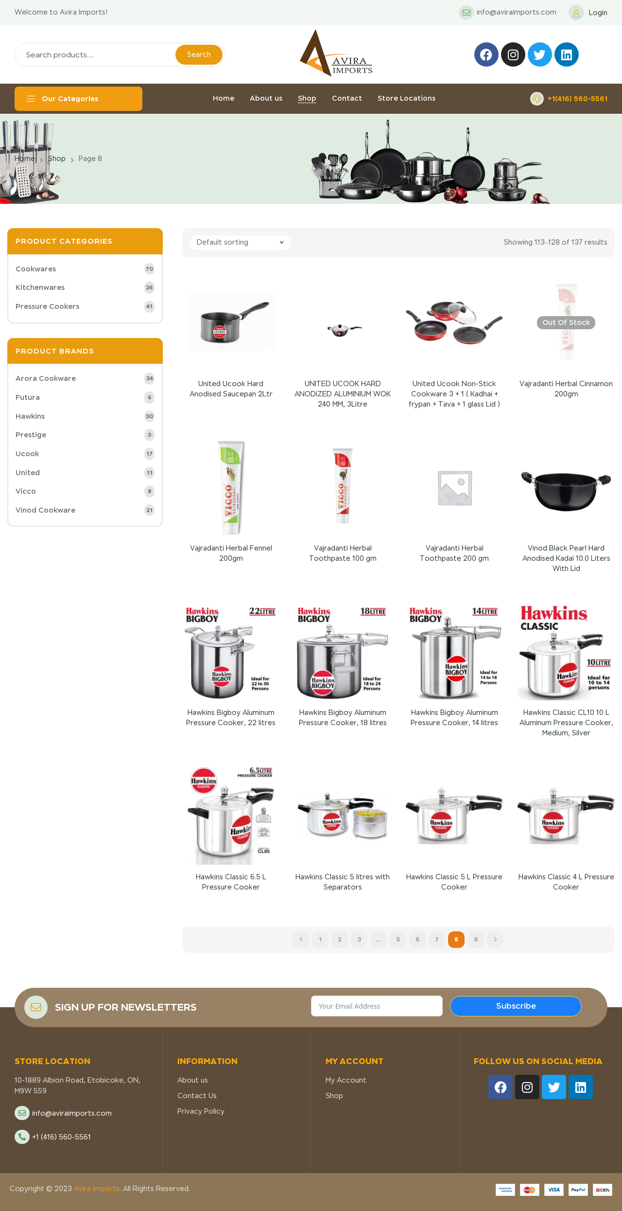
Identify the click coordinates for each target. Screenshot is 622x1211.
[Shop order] (240, 242)
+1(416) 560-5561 (577, 98)
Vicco (26, 491)
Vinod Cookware (45, 510)
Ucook (27, 454)
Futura (28, 397)
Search (199, 54)
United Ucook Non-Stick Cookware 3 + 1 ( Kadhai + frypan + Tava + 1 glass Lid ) (454, 394)
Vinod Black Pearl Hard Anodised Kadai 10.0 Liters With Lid (566, 558)
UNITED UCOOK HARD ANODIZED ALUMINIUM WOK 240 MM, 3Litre (342, 394)
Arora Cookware (46, 378)
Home (25, 158)
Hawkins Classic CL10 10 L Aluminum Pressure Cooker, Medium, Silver (566, 723)
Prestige (31, 435)
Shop (57, 158)
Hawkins (30, 416)
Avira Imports (96, 1189)
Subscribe (516, 1006)
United (28, 473)
